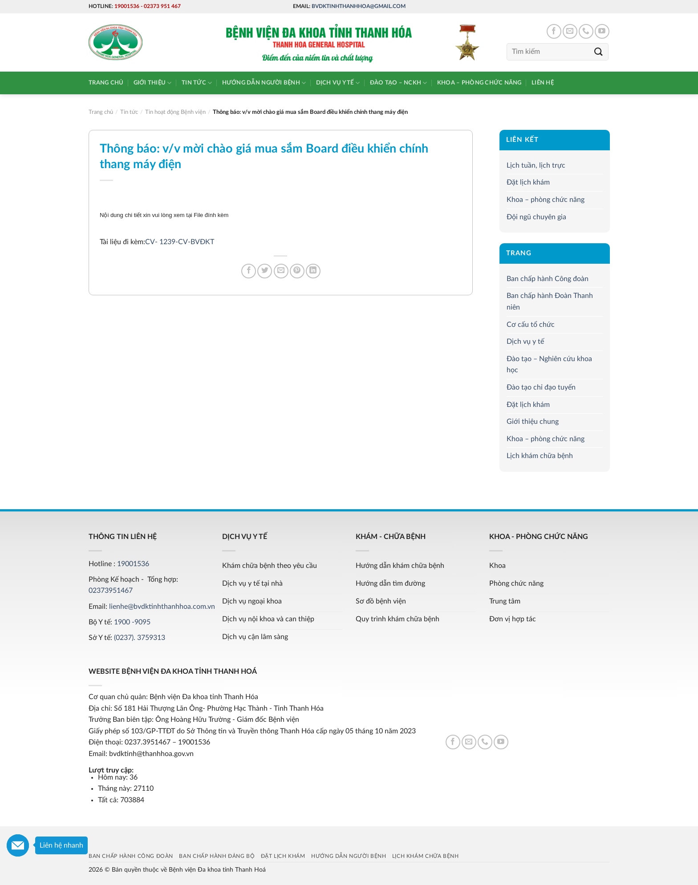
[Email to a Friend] (281, 271)
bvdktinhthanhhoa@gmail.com (359, 6)
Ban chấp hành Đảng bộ (217, 856)
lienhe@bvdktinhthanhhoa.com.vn (162, 606)
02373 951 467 (162, 6)
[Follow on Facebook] (554, 31)
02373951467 (111, 590)
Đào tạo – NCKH (398, 83)
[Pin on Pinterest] (297, 271)
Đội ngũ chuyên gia (536, 217)
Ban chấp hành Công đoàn (547, 278)
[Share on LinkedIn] (313, 271)
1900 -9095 (132, 622)
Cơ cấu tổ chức (531, 324)
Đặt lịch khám (528, 182)
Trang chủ (106, 82)
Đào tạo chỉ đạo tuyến (541, 387)
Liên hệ (543, 82)
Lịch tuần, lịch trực (536, 165)
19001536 (126, 6)
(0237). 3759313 (139, 637)
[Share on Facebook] (248, 271)
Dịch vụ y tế (338, 83)
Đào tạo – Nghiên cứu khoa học (549, 364)
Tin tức (197, 83)
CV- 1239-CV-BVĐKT (179, 241)
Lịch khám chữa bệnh (540, 455)
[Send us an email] (570, 31)
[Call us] (586, 31)
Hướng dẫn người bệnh (264, 83)
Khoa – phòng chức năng (479, 82)
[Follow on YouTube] (602, 31)
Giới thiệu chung (533, 421)
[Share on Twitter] (264, 271)
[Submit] (599, 51)
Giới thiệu (153, 83)
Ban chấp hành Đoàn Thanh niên (550, 302)
